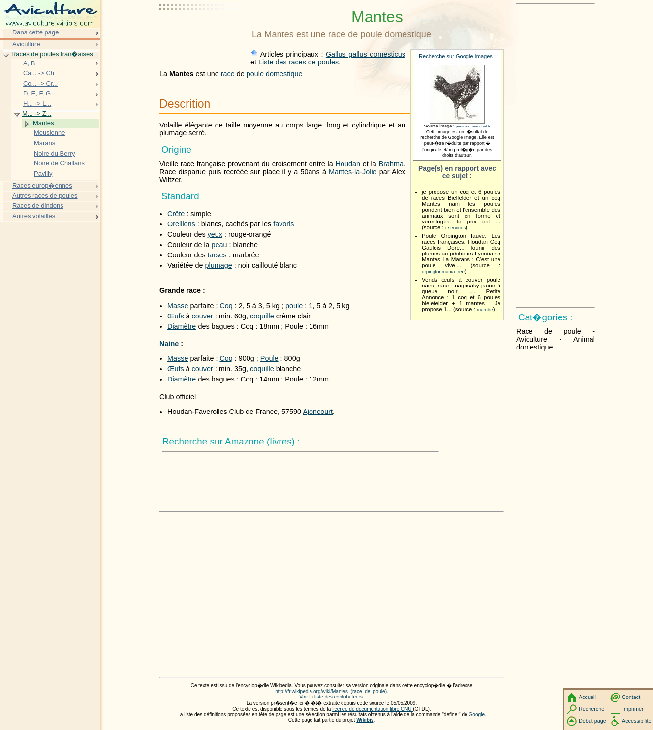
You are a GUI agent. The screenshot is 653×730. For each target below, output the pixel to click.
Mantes (43, 123)
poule (294, 306)
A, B (29, 63)
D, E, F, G (37, 93)
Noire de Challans (59, 163)
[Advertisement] (203, 32)
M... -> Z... (36, 113)
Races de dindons (37, 205)
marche (485, 309)
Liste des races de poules (298, 62)
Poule (269, 358)
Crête (176, 214)
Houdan (348, 164)
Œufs (175, 316)
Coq (225, 306)
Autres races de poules (45, 195)
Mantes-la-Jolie (353, 172)
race (228, 74)
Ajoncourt (318, 411)
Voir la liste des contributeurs (331, 696)
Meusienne (49, 132)
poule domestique (275, 74)
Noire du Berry (54, 153)
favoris (283, 224)
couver (202, 316)
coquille (262, 316)
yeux (215, 234)
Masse (177, 306)
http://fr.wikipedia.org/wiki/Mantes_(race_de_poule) (331, 691)
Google (477, 714)
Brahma (391, 164)
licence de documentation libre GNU (372, 709)
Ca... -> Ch (38, 73)
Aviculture (26, 44)
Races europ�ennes (42, 185)
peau (219, 245)
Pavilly (43, 173)
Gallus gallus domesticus (365, 54)
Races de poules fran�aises (52, 54)
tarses (217, 255)
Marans (44, 143)
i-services (455, 227)
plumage (218, 265)
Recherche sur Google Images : (457, 56)
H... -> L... (37, 103)
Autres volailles (33, 216)
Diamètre (181, 326)
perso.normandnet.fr (473, 126)
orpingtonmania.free (443, 271)
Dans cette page (35, 32)
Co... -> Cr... (40, 83)
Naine (169, 344)
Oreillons (181, 224)
